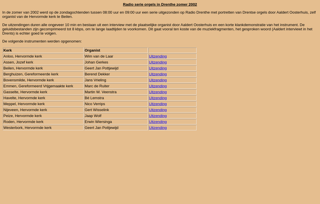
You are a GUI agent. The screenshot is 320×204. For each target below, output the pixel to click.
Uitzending (158, 56)
